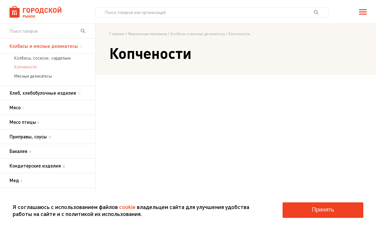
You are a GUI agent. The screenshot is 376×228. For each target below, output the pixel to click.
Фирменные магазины (147, 34)
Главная (116, 34)
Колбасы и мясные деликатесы (197, 34)
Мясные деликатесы (33, 76)
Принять (323, 209)
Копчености (25, 66)
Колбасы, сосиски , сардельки (42, 57)
